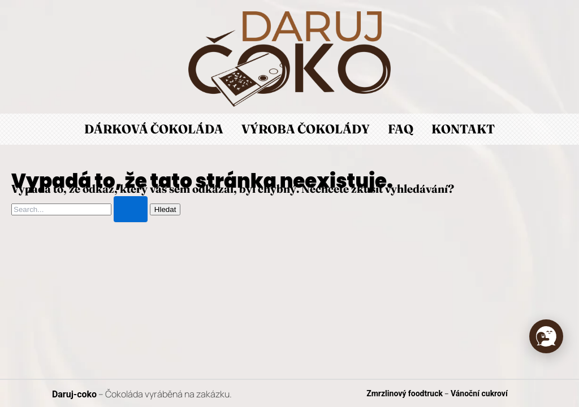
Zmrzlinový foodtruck (404, 393)
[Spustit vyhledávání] (131, 209)
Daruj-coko (74, 394)
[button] (546, 336)
